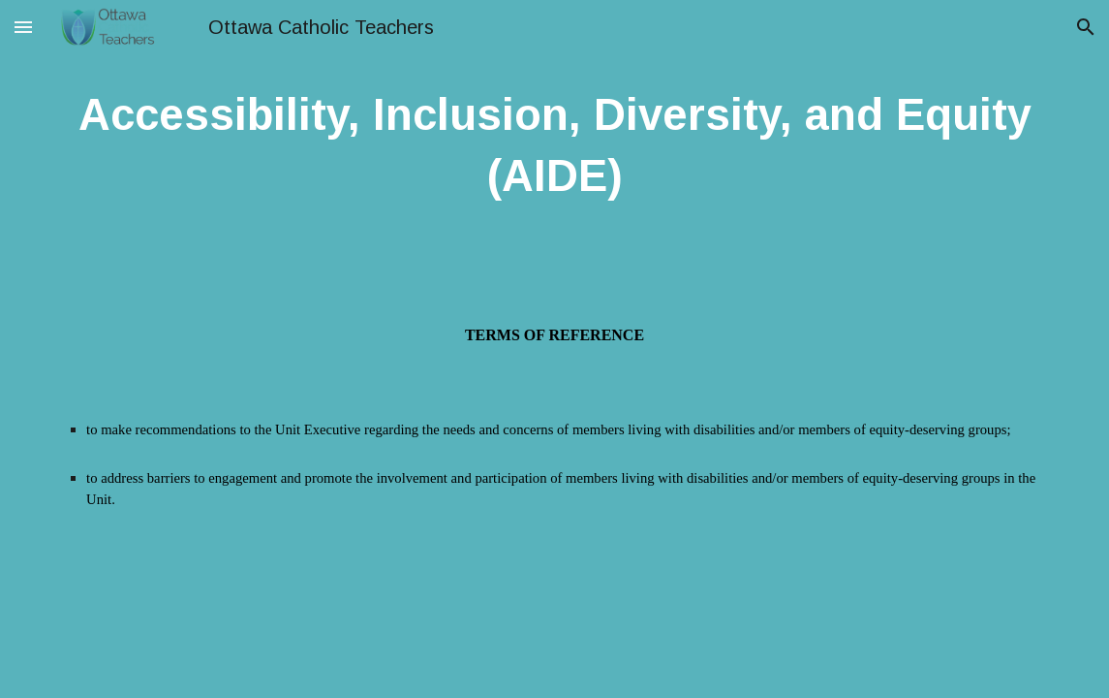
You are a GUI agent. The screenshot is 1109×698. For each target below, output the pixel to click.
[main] (554, 146)
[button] (23, 26)
